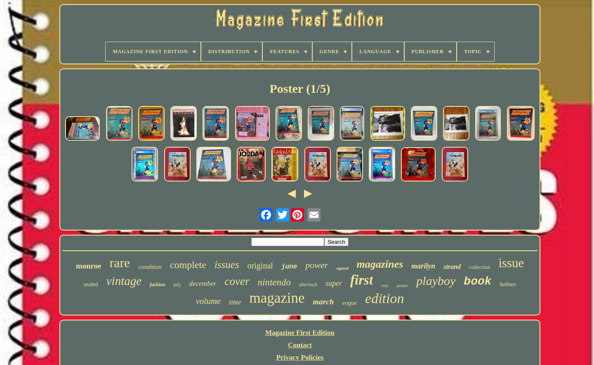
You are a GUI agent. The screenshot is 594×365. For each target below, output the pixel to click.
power (316, 265)
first (361, 280)
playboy (435, 280)
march (323, 301)
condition (150, 267)
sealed (91, 284)
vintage (123, 280)
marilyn (423, 266)
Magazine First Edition (300, 333)
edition (384, 298)
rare (120, 262)
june (289, 267)
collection (479, 267)
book (477, 281)
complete (188, 264)
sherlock (308, 284)
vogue (349, 302)
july (177, 284)
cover (237, 281)
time (235, 302)
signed (342, 268)
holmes (508, 284)
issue (511, 263)
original (260, 265)
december (202, 283)
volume (208, 301)
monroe (88, 265)
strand (452, 266)
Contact (300, 345)
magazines (380, 264)
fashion (157, 284)
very (385, 285)
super (333, 283)
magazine (276, 298)
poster (402, 285)
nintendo (274, 282)
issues (226, 264)
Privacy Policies (300, 357)
